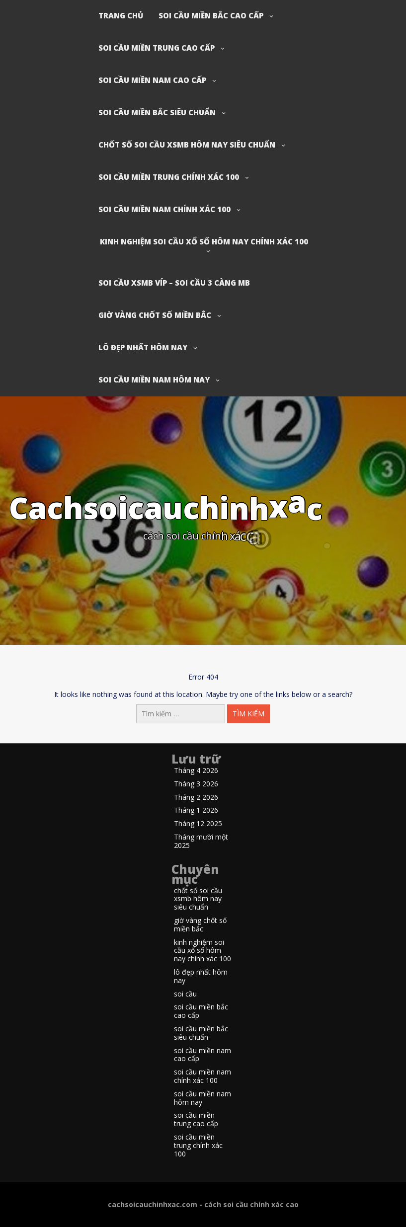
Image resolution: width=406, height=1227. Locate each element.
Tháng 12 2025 (198, 824)
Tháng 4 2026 (196, 771)
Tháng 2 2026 (196, 797)
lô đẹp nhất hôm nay (142, 347)
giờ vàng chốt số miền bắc (154, 315)
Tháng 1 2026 (196, 810)
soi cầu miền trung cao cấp (156, 48)
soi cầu (185, 994)
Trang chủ (120, 15)
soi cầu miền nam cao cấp (152, 80)
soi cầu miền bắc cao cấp (211, 15)
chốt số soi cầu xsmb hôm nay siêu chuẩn (186, 145)
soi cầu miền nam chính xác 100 (164, 209)
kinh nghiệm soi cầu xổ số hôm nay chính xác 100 (204, 241)
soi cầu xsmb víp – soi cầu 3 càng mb (174, 283)
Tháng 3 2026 (196, 784)
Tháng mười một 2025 (201, 841)
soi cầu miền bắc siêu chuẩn (157, 112)
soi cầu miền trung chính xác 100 (168, 177)
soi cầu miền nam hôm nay (154, 379)
